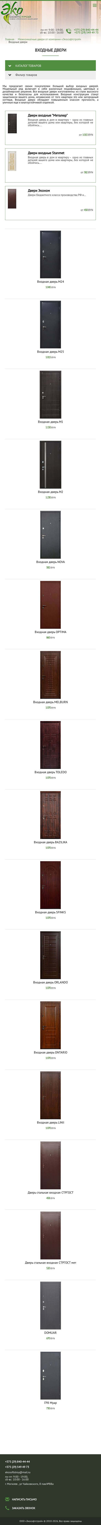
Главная (9, 39)
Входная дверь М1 (50, 421)
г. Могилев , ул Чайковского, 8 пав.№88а (29, 1483)
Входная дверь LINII (50, 1122)
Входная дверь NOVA (50, 561)
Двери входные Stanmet (46, 153)
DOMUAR (50, 1332)
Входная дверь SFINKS (50, 912)
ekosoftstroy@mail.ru (17, 1472)
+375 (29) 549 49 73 (86, 32)
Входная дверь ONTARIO (50, 1052)
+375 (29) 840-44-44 (86, 29)
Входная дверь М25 (50, 351)
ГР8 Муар (50, 1402)
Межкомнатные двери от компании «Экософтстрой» (49, 39)
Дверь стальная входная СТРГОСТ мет (50, 1262)
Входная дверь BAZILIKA (50, 842)
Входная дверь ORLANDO (50, 982)
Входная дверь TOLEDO (51, 772)
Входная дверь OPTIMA (50, 632)
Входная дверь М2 (50, 491)
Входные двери (19, 13)
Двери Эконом (39, 190)
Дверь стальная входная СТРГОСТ (50, 1192)
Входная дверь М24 (50, 281)
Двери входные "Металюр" (48, 115)
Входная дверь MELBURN (50, 702)
